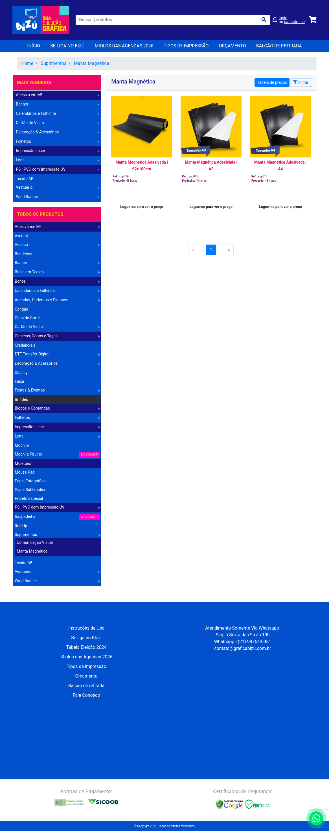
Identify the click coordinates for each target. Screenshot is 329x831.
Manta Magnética (91, 63)
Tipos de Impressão (186, 46)
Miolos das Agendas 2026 (124, 46)
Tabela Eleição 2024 (86, 647)
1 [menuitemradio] (211, 249)
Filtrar (300, 82)
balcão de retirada (279, 46)
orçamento (232, 46)
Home (27, 63)
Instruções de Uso (86, 628)
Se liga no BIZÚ (67, 46)
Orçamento (86, 676)
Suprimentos (53, 63)
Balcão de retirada (86, 685)
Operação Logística (31, 590)
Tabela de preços (272, 82)
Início (33, 46)
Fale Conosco (86, 695)
